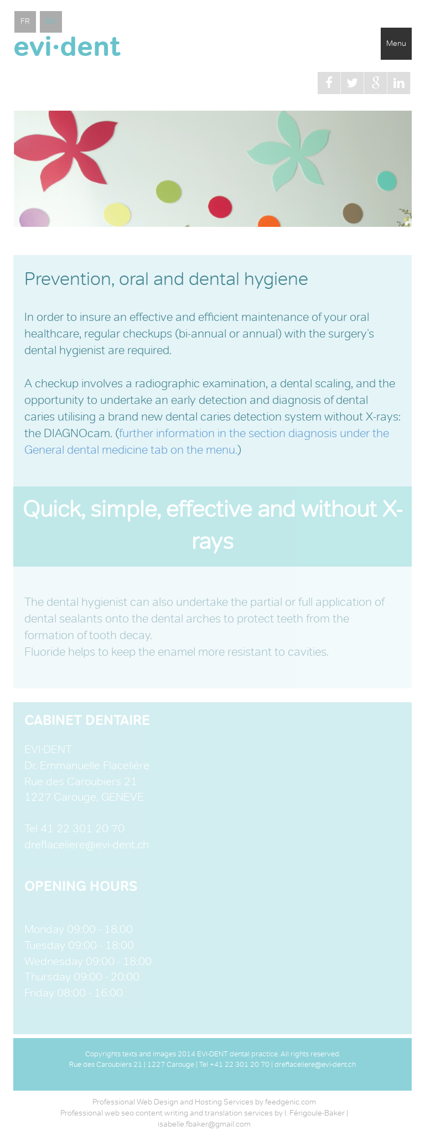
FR (25, 22)
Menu (396, 44)
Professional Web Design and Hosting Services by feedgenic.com (204, 1102)
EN (51, 22)
